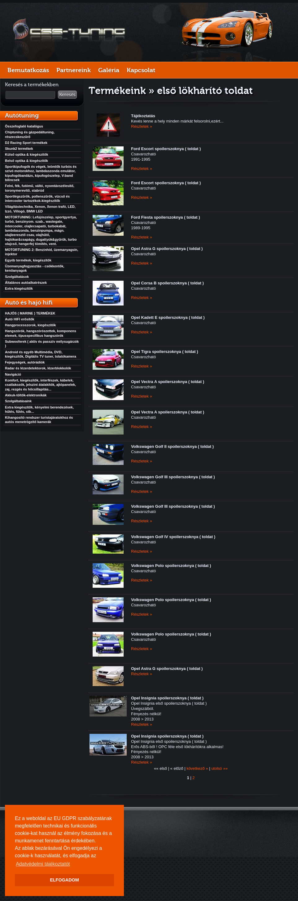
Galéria (108, 70)
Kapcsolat (141, 70)
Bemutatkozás (28, 70)
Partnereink (73, 70)
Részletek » (141, 126)
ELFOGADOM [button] (64, 879)
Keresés (67, 94)
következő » (197, 768)
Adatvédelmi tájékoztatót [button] (43, 864)
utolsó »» (219, 768)
